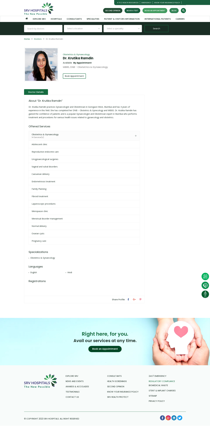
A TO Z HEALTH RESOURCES (128, 2)
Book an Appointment (155, 10)
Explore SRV (39, 18)
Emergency (146, 2)
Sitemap (153, 396)
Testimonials (72, 392)
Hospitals (56, 18)
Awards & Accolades (77, 386)
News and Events (75, 381)
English (33, 272)
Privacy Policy (157, 401)
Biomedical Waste (158, 385)
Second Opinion (112, 10)
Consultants (74, 18)
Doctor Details (36, 91)
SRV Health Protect (117, 397)
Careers (180, 18)
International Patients (158, 18)
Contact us (72, 397)
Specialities (93, 18)
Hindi (69, 272)
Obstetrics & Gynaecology (76, 54)
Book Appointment (74, 76)
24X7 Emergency (157, 376)
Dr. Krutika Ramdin (78, 58)
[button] (105, 349)
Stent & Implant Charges (162, 390)
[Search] (183, 10)
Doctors (38, 39)
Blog (174, 10)
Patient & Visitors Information (122, 18)
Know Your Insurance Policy (167, 2)
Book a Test (132, 10)
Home (27, 39)
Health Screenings (117, 381)
